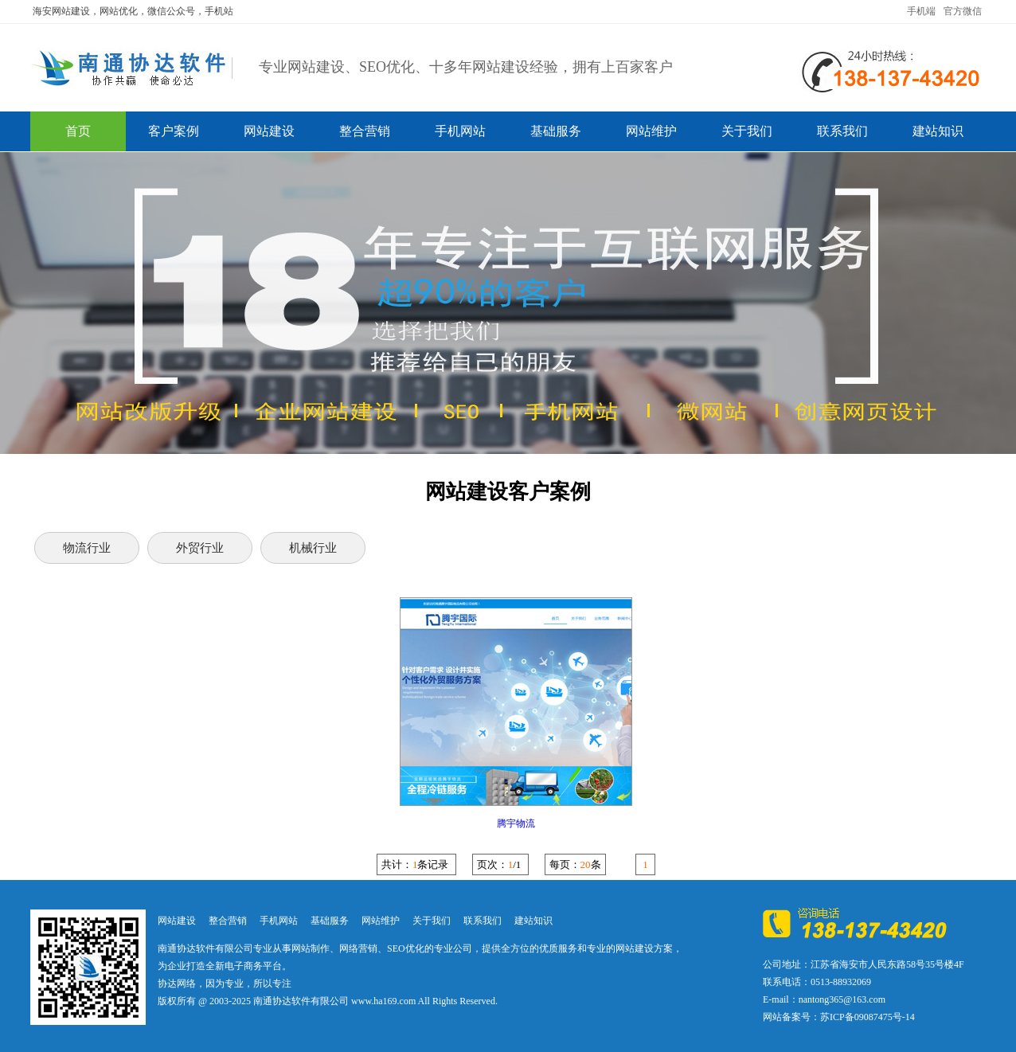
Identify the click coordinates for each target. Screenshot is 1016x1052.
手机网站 (460, 131)
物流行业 (87, 548)
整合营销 (364, 131)
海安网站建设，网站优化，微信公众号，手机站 (133, 11)
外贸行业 (200, 548)
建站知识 (937, 131)
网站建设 (269, 131)
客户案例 (173, 131)
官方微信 (963, 11)
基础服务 (555, 131)
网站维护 (651, 131)
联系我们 (842, 131)
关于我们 (746, 131)
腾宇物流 (516, 823)
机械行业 (313, 548)
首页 (78, 131)
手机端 (921, 11)
